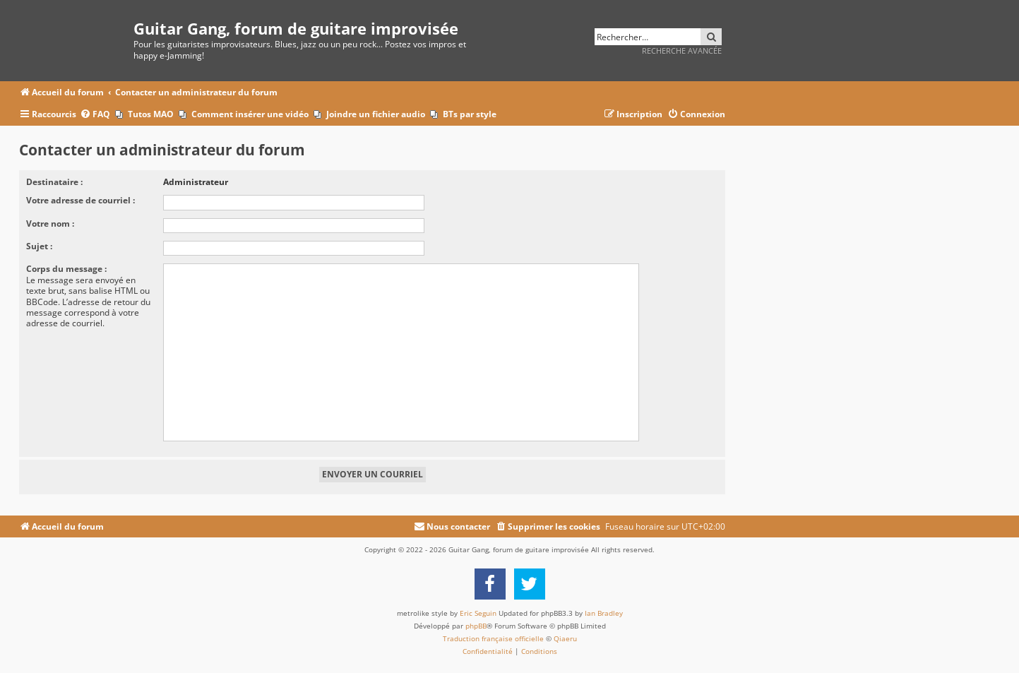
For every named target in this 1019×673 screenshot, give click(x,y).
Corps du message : (66, 269)
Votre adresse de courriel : (80, 200)
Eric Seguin (478, 613)
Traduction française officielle (493, 638)
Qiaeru (565, 638)
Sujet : (39, 246)
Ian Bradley (604, 613)
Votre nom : (50, 224)
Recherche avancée (682, 50)
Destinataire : (54, 182)
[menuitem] (95, 114)
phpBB (476, 626)
